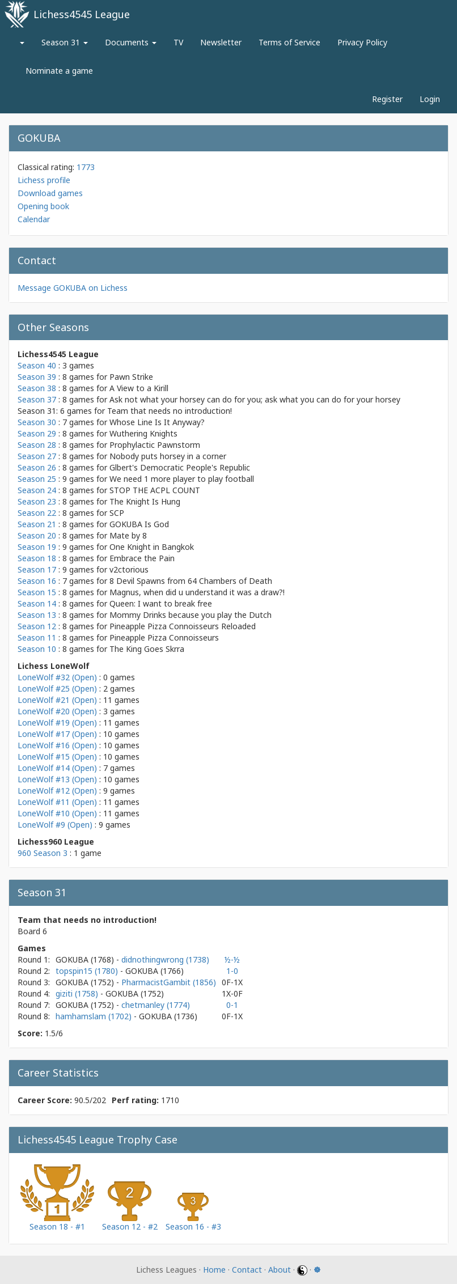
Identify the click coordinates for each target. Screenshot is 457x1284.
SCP (116, 512)
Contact (247, 1269)
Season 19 (37, 546)
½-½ (232, 959)
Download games (50, 193)
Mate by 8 (128, 535)
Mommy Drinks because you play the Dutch (190, 614)
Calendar (34, 219)
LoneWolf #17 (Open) (57, 733)
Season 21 (37, 524)
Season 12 (37, 626)
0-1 (232, 1004)
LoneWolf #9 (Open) (55, 824)
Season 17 (37, 569)
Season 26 (37, 467)
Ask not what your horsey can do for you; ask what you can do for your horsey (254, 399)
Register (387, 99)
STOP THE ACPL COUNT (154, 490)
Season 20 (37, 535)
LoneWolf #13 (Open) (57, 779)
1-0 (232, 970)
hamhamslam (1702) (95, 1016)
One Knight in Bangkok (151, 546)
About (279, 1269)
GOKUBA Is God (139, 524)
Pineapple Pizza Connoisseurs (164, 637)
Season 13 (37, 614)
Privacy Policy (362, 42)
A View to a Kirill (138, 388)
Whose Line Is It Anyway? (157, 422)
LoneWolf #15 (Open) (57, 756)
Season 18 (37, 558)
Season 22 (37, 512)
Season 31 (64, 42)
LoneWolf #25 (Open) (57, 688)
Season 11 (37, 637)
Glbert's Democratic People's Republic (179, 467)
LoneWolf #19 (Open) (57, 722)
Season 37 (37, 399)
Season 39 (37, 376)
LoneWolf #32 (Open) (57, 677)
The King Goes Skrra (146, 648)
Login (430, 99)
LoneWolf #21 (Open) (57, 699)
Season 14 (37, 603)
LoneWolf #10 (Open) (57, 813)
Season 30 (37, 422)
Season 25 (37, 478)
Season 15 (37, 592)
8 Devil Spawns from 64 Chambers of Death (190, 580)
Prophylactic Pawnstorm (154, 444)
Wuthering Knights (143, 433)
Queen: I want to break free (160, 603)
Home (214, 1269)
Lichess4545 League (81, 14)
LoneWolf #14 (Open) (57, 767)
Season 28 (37, 444)
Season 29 (37, 433)
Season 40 (37, 365)
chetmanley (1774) (155, 1004)
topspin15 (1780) (88, 970)
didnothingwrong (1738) (165, 959)
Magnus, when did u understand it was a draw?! (197, 592)
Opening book (43, 206)
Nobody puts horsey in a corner (167, 456)
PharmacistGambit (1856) (168, 982)
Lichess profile (44, 180)
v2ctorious (129, 569)
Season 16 (37, 580)
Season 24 (37, 490)
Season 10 (37, 648)
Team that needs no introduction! (169, 410)
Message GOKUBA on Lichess (73, 287)
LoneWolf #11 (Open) (57, 801)
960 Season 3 (42, 852)
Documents (130, 42)
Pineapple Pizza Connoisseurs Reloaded (182, 626)
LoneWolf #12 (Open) (57, 790)
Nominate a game (59, 70)
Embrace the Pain (142, 558)
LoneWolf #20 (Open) (57, 711)
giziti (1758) (78, 993)
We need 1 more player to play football (181, 478)
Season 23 (37, 501)
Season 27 (37, 456)
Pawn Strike (131, 376)
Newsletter (221, 42)
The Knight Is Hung (144, 501)
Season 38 (37, 388)
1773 (86, 167)
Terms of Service (289, 42)
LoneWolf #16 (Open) (57, 745)
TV (178, 42)
